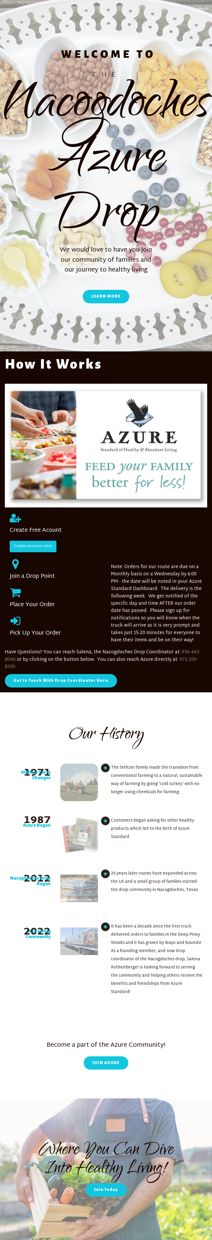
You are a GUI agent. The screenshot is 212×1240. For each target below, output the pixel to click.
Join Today (106, 1190)
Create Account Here (33, 546)
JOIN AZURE (106, 1063)
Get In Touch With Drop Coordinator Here (61, 680)
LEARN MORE (106, 296)
